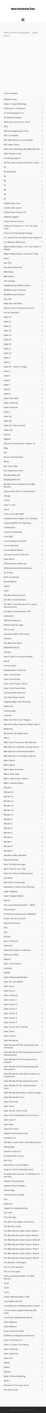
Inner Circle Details (12, 674)
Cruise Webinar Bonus (13, 550)
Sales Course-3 (10, 1009)
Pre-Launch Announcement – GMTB (19, 905)
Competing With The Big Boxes (17, 523)
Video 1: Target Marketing (15, 104)
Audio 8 (7, 389)
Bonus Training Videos (13, 457)
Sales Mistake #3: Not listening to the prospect (20, 1060)
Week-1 (7, 1381)
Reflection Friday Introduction (17, 950)
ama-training (9, 281)
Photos (7, 900)
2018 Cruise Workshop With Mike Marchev (22, 149)
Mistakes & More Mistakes (15, 855)
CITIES (7, 500)
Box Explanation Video (13, 470)
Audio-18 (7, 416)
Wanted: (7, 1372)
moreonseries (23, 8)
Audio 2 (7, 358)
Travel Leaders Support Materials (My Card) (20, 1311)
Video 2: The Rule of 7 (13, 1340)
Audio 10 (7, 317)
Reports (7, 959)
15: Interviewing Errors (14, 113)
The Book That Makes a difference (19, 1222)
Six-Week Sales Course (14, 1156)
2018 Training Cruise (12, 153)
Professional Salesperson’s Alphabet (20, 914)
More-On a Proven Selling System (18, 873)
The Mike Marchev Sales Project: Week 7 (21, 1249)
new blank (8, 878)
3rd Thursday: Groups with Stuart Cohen (21, 162)
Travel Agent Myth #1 (13, 1301)
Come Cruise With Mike (14, 514)
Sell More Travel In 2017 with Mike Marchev (22, 1142)
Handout (7, 638)
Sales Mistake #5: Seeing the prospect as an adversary (22, 1075)
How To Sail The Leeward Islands (18, 656)
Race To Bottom (11, 941)
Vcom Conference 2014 (14, 1331)
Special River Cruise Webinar (16, 1165)
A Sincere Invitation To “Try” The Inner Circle (21, 227)
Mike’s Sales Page (11, 774)
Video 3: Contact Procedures (16, 1344)
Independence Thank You (15, 670)
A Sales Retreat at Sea (13, 221)
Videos (7, 1362)
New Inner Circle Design (14, 882)
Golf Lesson (9, 629)
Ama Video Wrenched (13, 267)
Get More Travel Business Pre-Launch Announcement (20, 605)
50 (5, 199)
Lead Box (8, 715)
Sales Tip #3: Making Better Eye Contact (21, 1115)
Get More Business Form (14, 595)
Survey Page (9, 1190)
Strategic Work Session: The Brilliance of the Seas (22, 1175)
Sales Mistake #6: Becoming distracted (21, 1081)
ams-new (8, 299)
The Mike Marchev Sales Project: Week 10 (22, 1240)
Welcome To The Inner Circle (16, 1385)
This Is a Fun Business (14, 1267)
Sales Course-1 (10, 1000)
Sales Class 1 (9, 986)
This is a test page (12, 1271)
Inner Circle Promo (12, 679)
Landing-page (10, 711)
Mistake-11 (8, 796)
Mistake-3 (8, 824)
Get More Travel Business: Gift (17, 611)
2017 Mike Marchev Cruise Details (18, 140)
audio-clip (8, 430)
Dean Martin (9, 559)
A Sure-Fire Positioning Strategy (18, 233)
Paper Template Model (13, 896)
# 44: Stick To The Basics (15, 108)
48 (5, 190)
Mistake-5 (8, 833)
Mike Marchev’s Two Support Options (20, 756)
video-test (8, 1358)
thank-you (8, 1204)
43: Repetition (10, 172)
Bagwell (7, 439)
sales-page (8, 1124)
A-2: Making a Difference (14, 242)
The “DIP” (8, 1213)
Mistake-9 (8, 851)
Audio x (7, 412)
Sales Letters (10, 1036)
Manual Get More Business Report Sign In (22, 724)
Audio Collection (11, 403)
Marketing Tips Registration (16, 733)
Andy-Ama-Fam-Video (13, 303)
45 (5, 176)
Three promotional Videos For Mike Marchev (19, 1277)
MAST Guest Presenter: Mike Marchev (20, 742)
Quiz (6, 932)
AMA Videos (9, 272)
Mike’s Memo (9, 760)
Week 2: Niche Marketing (14, 1376)
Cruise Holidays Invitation (15, 541)
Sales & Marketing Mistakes (16, 977)
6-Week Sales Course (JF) (15, 212)
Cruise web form (11, 545)
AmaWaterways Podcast (14, 294)
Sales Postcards (11, 1102)
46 (5, 181)
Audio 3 (7, 362)
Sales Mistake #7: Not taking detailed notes (20, 1086)
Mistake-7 (8, 842)
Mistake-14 (8, 810)
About (6, 258)
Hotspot (7, 652)
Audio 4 (7, 371)
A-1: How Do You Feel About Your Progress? (23, 237)
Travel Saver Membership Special (18, 1317)
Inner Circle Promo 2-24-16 (15, 684)
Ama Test (8, 263)
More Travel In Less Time (15, 869)
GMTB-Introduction (12, 620)
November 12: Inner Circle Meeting (19, 887)
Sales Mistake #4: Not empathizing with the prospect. (21, 1067)
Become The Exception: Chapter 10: (19, 443)
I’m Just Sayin (10, 665)
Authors (7, 434)
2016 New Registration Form (16, 131)
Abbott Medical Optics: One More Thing (21, 254)
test (6, 1199)
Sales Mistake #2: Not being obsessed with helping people (22, 1053)
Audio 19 (7, 353)
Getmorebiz (9, 616)
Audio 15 (7, 339)
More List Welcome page (14, 864)
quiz (5, 927)
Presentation (9, 909)
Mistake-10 (8, 792)
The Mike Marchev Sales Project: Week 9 (21, 1258)
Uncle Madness (10, 1322)
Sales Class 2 (9, 991)
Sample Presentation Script (16, 1133)
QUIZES (7, 936)
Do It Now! (8, 572)
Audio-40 (7, 421)
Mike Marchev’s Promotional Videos (19, 751)
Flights (7, 586)
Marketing (8, 729)
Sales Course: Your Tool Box (16, 1027)
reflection (8, 945)
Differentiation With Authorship (18, 568)
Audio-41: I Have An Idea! (15, 425)
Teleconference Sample (14, 1195)
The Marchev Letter (12, 1226)
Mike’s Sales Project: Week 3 (16, 778)
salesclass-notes (11, 1129)
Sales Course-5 (10, 1018)
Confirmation (9, 527)
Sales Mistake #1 (11, 1040)
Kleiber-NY (8, 706)
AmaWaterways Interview (15, 290)
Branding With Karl (12, 475)
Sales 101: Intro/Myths (13, 982)
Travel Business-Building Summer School (22, 1306)
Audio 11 (7, 321)
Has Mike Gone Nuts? (13, 643)
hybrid (6, 661)
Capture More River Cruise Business (20, 491)
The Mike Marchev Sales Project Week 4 (21, 1231)
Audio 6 (7, 380)
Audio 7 (7, 385)
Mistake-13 (8, 805)
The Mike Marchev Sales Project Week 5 (21, 1235)
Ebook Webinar (10, 581)
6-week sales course (13, 208)
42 (5, 167)
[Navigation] (23, 19)
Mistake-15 (8, 814)
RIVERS (7, 973)
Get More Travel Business (15, 600)
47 (5, 185)
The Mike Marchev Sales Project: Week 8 (21, 1253)
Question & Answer (12, 923)
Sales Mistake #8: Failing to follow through (22, 1093)
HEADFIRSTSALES (11, 647)
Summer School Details (14, 1181)
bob (5, 452)
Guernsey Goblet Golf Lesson (17, 634)
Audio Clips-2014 (11, 398)
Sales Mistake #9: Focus (14, 1097)
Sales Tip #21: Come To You (15, 1111)
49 (5, 194)
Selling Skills (9, 1147)
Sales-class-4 (9, 1120)
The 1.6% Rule (10, 1217)
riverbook (8, 968)
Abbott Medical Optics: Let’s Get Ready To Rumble (22, 247)
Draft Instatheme (11, 577)
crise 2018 (8, 536)
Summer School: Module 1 (15, 1186)
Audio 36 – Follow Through (15, 367)
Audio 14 (7, 335)
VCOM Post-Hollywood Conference (19, 1335)
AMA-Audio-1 (9, 276)
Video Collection (11, 1349)
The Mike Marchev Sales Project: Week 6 (21, 1244)
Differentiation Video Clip (15, 563)
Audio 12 (7, 326)
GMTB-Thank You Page (13, 625)
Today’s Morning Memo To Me (17, 1297)
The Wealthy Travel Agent (15, 1262)
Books (6, 461)
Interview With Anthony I (15, 693)
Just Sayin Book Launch (14, 697)
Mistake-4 (8, 828)
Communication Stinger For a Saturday (21, 518)
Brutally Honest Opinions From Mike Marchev (19, 485)
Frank (6, 591)
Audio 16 (7, 344)
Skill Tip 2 (8, 1160)
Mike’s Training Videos (13, 783)
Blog (6, 448)
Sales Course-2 (10, 1004)
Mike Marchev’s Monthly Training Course (21, 747)
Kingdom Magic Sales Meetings (17, 702)
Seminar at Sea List (12, 1151)
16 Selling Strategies (13, 117)
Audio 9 (7, 394)
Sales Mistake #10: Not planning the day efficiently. (21, 1046)
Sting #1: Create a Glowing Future (18, 1169)
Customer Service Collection (16, 554)
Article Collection (11, 312)
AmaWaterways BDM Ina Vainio (17, 285)
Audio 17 (7, 348)
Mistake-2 (8, 819)
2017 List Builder (11, 135)
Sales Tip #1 (9, 1106)
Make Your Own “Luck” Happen (17, 720)
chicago (7, 496)
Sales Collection (11, 995)
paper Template (11, 891)
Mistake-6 (8, 837)
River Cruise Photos (12, 964)
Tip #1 (6, 1283)
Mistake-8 (8, 846)
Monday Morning (11, 860)
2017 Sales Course (12, 144)
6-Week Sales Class (12, 203)
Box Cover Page (11, 466)
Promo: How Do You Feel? (15, 918)
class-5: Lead (9, 505)
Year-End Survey (11, 1390)
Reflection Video (11, 954)
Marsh (6, 738)
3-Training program (12, 158)
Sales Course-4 (10, 1013)
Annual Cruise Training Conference (19, 308)
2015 (6, 126)
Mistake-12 (8, 801)
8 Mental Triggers (11, 217)
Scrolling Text (10, 1138)
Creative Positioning (13, 532)
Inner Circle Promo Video (15, 688)
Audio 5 (7, 376)
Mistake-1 (8, 787)
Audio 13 (7, 330)
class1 (6, 509)
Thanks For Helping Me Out (16, 1208)
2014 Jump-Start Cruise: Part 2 (17, 122)
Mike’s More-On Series (13, 769)
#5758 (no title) (10, 99)
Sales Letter (9, 1031)
